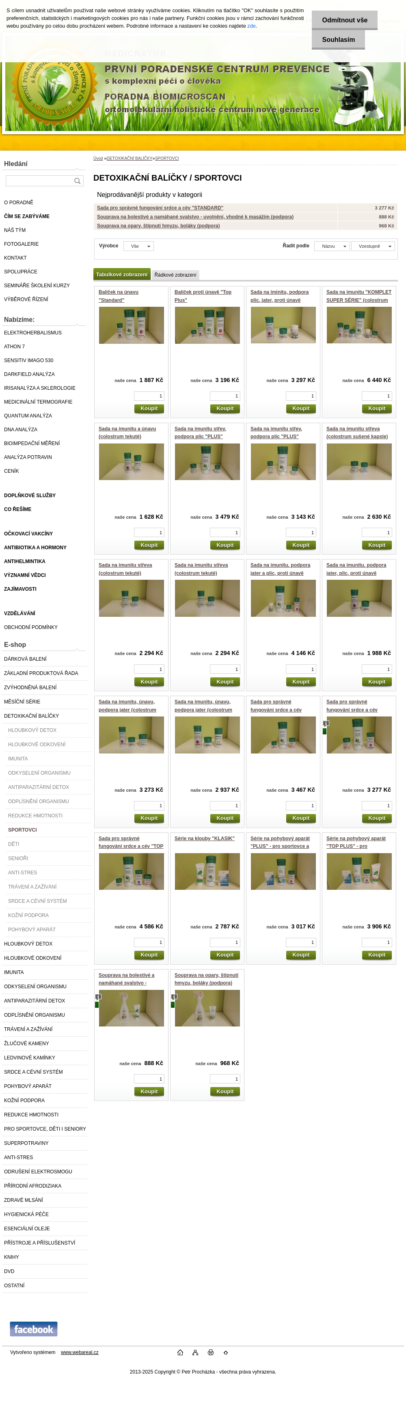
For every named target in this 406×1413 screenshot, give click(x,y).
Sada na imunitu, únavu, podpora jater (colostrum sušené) (127, 710)
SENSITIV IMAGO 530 (28, 360)
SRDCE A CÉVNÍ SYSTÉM (37, 901)
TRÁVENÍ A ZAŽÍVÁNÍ (32, 887)
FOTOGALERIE (21, 244)
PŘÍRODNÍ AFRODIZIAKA (32, 1186)
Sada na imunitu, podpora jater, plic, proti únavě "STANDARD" (356, 573)
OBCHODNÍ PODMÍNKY (31, 627)
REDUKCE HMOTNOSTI (35, 816)
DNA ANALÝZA (20, 429)
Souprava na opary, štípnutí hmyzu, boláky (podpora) (158, 226)
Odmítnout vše (344, 20)
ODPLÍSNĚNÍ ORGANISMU (38, 801)
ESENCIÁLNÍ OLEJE (27, 1229)
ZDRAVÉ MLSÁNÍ (23, 1200)
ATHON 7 (14, 346)
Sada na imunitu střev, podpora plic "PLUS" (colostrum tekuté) (276, 437)
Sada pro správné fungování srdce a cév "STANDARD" (160, 208)
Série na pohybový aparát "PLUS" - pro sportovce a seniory (280, 846)
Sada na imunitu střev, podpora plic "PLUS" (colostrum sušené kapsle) (205, 437)
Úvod (98, 158)
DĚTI (13, 844)
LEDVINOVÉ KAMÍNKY (29, 1058)
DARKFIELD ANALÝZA (29, 374)
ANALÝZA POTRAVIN (28, 457)
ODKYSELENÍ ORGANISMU (39, 773)
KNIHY (11, 1257)
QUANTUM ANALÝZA (28, 416)
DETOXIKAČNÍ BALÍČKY (31, 716)
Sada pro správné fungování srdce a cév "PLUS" (276, 710)
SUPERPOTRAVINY (26, 1143)
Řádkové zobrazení (175, 275)
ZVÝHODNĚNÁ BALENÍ (30, 687)
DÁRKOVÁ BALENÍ (25, 659)
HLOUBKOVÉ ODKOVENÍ (36, 744)
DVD (9, 1271)
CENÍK (11, 471)
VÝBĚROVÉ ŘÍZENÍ (26, 299)
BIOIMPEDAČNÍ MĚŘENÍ (32, 443)
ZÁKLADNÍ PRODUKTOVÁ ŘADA (41, 673)
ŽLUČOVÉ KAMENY (26, 1043)
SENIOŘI (18, 858)
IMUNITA (18, 759)
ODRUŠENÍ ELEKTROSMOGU (38, 1172)
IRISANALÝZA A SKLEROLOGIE (40, 388)
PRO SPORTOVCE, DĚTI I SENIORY (45, 1129)
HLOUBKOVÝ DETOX (32, 730)
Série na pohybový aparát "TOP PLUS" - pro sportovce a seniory (356, 846)
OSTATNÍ (14, 1286)
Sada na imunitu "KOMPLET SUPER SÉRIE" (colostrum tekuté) (358, 300)
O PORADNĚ (18, 202)
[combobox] (332, 246)
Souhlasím (338, 39)
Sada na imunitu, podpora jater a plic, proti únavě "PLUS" (280, 573)
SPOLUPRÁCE (20, 272)
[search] (77, 181)
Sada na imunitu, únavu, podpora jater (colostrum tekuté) (203, 710)
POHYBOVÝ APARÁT (32, 930)
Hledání (16, 163)
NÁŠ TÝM (15, 230)
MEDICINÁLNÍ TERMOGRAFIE (38, 402)
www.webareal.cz (80, 1352)
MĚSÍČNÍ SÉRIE (22, 702)
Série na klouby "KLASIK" (205, 838)
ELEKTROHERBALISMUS (33, 333)
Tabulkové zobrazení (121, 274)
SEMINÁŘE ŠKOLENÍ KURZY (37, 285)
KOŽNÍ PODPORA (28, 915)
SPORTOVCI (22, 830)
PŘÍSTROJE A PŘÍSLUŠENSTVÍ (39, 1243)
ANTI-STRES (22, 873)
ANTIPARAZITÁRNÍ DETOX (38, 787)
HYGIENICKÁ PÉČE (26, 1214)
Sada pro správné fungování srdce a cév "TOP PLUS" (131, 846)
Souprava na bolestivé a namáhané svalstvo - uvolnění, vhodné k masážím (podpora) (195, 217)
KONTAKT (15, 258)
